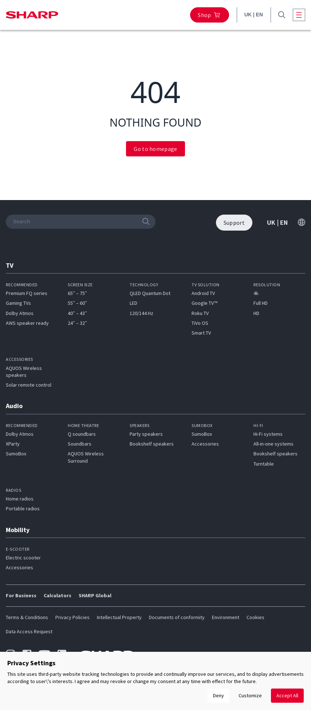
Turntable (263, 463)
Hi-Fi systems (268, 434)
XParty (13, 443)
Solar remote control (28, 385)
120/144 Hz (141, 313)
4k (256, 293)
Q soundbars (82, 434)
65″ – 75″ (77, 293)
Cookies (255, 617)
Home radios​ (20, 498)
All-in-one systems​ (273, 443)
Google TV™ (204, 303)
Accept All (287, 695)
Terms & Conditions (27, 617)
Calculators (57, 595)
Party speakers (146, 434)
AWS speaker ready (27, 323)
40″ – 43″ (77, 313)
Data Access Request (29, 631)
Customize (250, 695)
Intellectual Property (119, 617)
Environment (225, 617)
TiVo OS (200, 323)
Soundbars (79, 443)
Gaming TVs (18, 303)
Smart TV (201, 333)
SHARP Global (95, 595)
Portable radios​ (23, 508)
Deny (218, 695)
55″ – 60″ (77, 303)
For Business (21, 595)
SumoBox (16, 453)
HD (256, 313)
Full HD (260, 303)
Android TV (203, 293)
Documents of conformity (177, 617)
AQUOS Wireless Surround (86, 457)
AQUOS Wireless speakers (24, 371)
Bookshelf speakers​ (275, 453)
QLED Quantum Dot (150, 293)
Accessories (205, 443)
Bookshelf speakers (152, 443)
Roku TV (200, 313)
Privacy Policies (72, 617)
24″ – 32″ (77, 323)
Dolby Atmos (20, 313)
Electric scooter (23, 557)
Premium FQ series (26, 293)
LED (133, 303)
